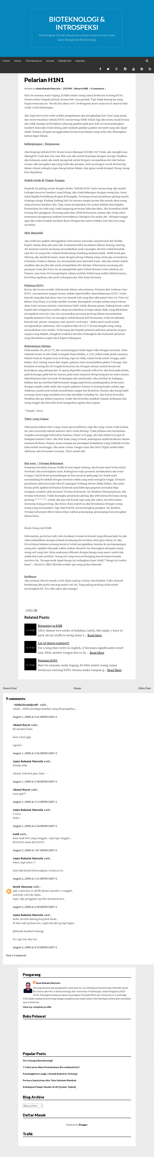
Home (77, 688)
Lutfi (16, 834)
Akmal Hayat (21, 725)
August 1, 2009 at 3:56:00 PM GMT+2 (35, 753)
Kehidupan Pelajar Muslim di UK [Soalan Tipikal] (49, 1086)
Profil (17, 61)
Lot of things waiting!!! (53, 643)
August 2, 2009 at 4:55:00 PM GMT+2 (35, 947)
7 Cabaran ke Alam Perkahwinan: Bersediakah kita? (51, 1067)
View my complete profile (37, 1006)
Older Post (144, 688)
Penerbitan (64, 61)
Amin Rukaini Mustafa (28, 761)
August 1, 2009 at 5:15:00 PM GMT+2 (35, 801)
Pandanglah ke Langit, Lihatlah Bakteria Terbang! (50, 1073)
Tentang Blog (34, 61)
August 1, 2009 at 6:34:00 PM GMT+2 (35, 826)
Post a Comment (16, 955)
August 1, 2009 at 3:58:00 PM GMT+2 (35, 781)
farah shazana (22, 886)
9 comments (97, 88)
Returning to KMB (50, 626)
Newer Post (10, 688)
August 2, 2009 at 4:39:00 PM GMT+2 (35, 907)
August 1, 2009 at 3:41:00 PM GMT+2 (35, 717)
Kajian (50, 61)
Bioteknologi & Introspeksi (77, 23)
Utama (6, 61)
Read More (95, 635)
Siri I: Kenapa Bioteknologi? (38, 1060)
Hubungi (80, 61)
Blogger (83, 1124)
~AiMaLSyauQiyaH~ (26, 704)
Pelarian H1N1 (44, 79)
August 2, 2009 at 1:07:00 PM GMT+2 (35, 850)
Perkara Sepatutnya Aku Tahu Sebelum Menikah (49, 1080)
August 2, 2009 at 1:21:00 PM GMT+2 (35, 878)
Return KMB (81, 88)
